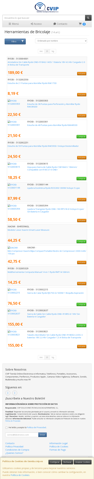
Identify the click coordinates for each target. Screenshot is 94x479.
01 (47, 51)
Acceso (36, 24)
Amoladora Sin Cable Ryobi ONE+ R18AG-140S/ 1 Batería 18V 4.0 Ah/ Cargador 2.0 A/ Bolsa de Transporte (46, 63)
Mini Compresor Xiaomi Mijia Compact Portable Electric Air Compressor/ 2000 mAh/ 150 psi (47, 252)
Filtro (17, 41)
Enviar (42, 434)
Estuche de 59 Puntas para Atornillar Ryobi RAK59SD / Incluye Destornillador (43, 146)
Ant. (41, 51)
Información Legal (58, 443)
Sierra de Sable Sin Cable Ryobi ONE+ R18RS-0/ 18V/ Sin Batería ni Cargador (43, 314)
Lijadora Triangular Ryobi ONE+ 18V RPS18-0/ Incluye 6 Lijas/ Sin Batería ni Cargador (42, 210)
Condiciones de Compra (17, 449)
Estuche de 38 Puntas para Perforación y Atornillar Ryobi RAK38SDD (39, 104)
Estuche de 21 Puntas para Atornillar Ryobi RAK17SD (32, 83)
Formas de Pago (57, 449)
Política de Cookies (20, 475)
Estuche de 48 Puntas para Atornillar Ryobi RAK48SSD (33, 125)
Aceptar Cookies (82, 462)
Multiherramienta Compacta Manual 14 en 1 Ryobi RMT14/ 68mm (39, 272)
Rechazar (67, 462)
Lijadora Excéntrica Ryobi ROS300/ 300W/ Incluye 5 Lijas (34, 188)
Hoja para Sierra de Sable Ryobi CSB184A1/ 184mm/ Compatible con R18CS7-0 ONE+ (45, 168)
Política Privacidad (14, 446)
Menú (13, 24)
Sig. (53, 51)
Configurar (54, 462)
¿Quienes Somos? (14, 452)
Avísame (81, 73)
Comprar (81, 136)
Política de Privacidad (12, 421)
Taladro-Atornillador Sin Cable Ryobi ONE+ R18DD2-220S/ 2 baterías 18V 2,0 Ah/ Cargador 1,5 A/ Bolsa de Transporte (45, 336)
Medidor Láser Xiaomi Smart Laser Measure (28, 230)
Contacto (60, 24)
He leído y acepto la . (27, 427)
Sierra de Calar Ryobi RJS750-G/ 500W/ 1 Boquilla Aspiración (36, 293)
